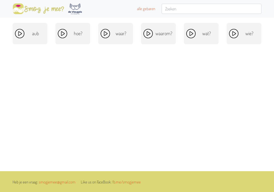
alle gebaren (146, 8)
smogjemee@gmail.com (57, 182)
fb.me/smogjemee (126, 182)
